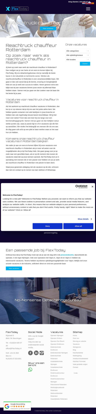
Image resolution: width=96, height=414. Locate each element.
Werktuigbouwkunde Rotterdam (57, 389)
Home (75, 335)
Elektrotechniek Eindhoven (56, 348)
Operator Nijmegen (57, 335)
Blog (74, 350)
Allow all (78, 226)
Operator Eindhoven (57, 344)
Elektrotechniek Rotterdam (56, 357)
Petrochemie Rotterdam (59, 384)
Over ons (76, 338)
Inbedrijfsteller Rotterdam (59, 399)
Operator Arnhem (56, 338)
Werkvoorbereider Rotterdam (57, 394)
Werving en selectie (79, 341)
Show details (83, 219)
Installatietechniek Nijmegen (57, 363)
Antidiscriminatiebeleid (80, 358)
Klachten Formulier (79, 361)
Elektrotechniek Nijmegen (59, 353)
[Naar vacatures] (48, 28)
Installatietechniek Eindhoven (57, 368)
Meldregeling (77, 356)
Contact (75, 367)
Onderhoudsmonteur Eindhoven (57, 374)
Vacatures (76, 344)
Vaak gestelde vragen (80, 364)
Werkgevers (77, 347)
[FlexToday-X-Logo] (17, 9)
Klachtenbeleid (78, 353)
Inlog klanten (73, 2)
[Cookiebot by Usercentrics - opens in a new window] (77, 186)
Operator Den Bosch (57, 341)
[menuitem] (87, 9)
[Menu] (87, 9)
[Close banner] (92, 186)
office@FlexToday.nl (13, 348)
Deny (47, 226)
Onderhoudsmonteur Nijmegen (57, 380)
